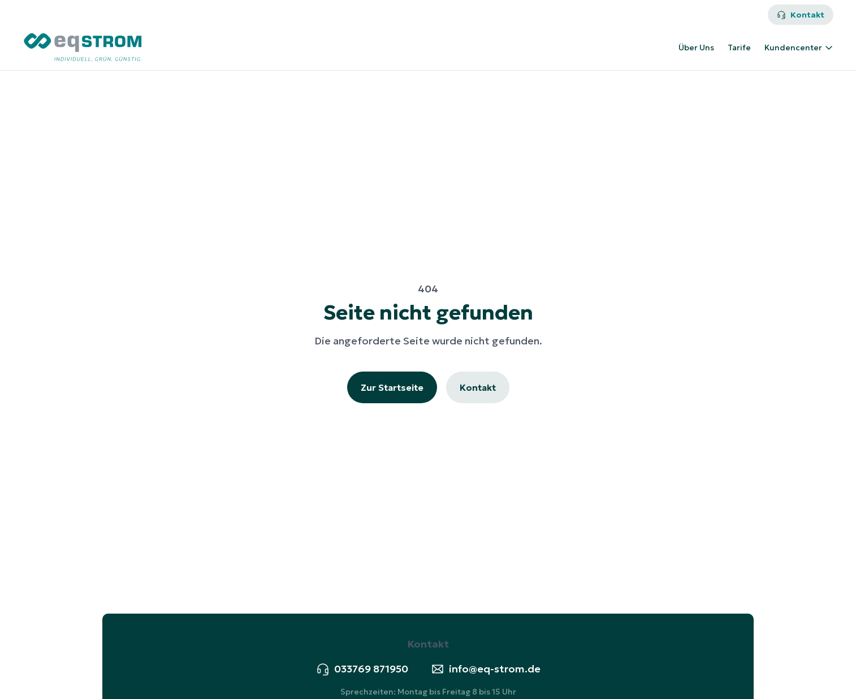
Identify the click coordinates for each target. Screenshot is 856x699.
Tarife (739, 47)
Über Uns (696, 47)
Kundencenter (798, 47)
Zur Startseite (392, 387)
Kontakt (800, 15)
